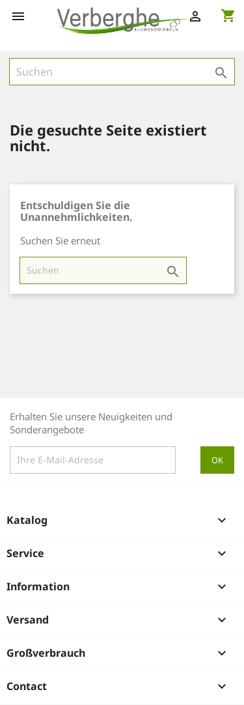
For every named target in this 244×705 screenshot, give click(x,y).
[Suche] (122, 72)
